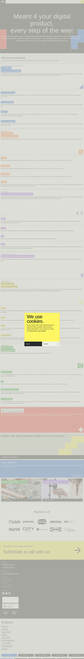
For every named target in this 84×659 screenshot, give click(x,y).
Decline (51, 344)
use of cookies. (42, 330)
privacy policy (33, 330)
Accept (33, 344)
